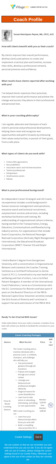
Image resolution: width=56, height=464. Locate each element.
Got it (38, 437)
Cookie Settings (23, 437)
